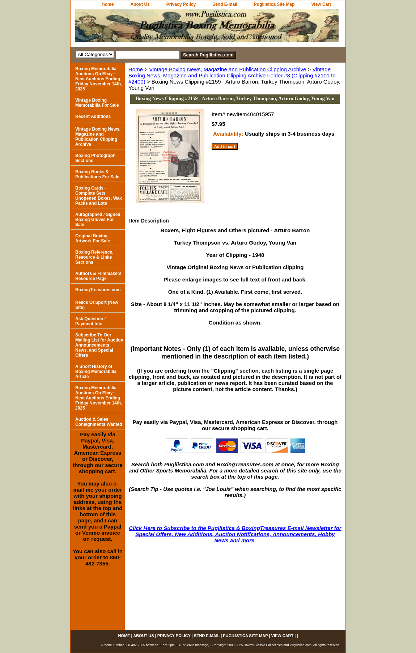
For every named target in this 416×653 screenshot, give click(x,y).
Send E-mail (224, 4)
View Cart (321, 4)
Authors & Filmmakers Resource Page (98, 276)
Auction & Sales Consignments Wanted (98, 422)
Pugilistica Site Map (274, 4)
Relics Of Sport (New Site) (96, 305)
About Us (139, 4)
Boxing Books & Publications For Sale (97, 174)
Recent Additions (93, 116)
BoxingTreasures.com (97, 289)
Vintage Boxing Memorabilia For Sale (97, 103)
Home (135, 69)
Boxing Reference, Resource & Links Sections (94, 257)
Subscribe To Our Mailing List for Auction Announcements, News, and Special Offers (99, 345)
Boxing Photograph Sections (95, 158)
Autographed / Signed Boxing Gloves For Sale (97, 219)
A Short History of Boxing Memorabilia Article (95, 371)
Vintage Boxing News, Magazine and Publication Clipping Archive (227, 69)
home (108, 4)
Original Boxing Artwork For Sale (92, 238)
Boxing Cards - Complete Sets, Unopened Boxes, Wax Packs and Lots (98, 196)
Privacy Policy (181, 4)
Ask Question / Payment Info (90, 321)
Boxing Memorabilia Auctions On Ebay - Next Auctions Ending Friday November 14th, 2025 (98, 79)
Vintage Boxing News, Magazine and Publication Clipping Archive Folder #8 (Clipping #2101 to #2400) (232, 75)
